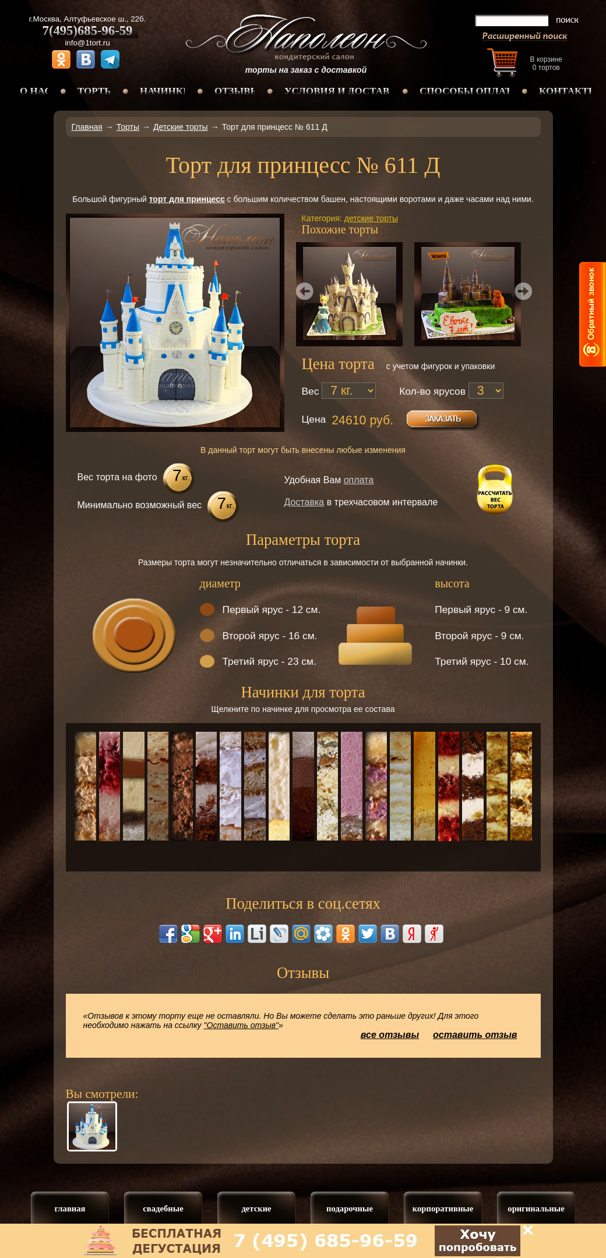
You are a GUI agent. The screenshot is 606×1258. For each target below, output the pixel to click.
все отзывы (390, 1035)
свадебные (163, 1208)
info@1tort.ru (87, 42)
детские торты (371, 218)
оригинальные (536, 1208)
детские (256, 1208)
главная (69, 1208)
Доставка (304, 502)
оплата (359, 480)
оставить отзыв (475, 1035)
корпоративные (443, 1208)
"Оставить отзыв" (241, 1025)
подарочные (349, 1208)
